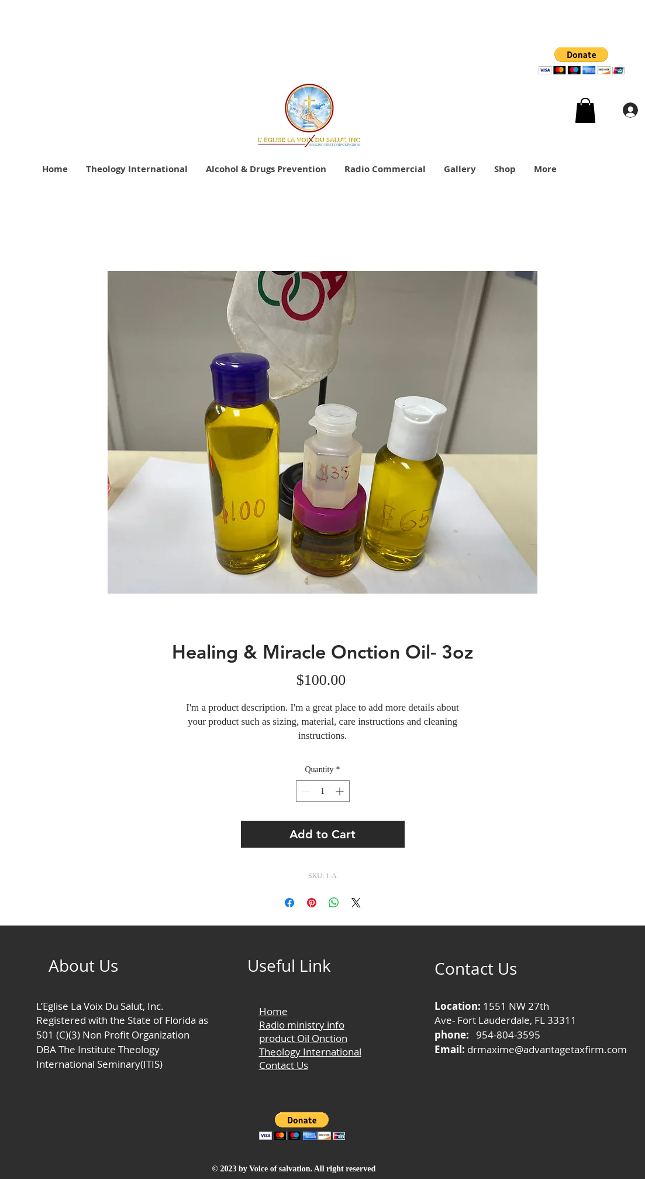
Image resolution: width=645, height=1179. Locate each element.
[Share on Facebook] (289, 903)
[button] (582, 60)
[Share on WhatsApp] (334, 903)
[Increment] (340, 791)
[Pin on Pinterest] (312, 903)
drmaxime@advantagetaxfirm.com (547, 1049)
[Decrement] (305, 791)
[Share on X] (356, 903)
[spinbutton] (322, 791)
